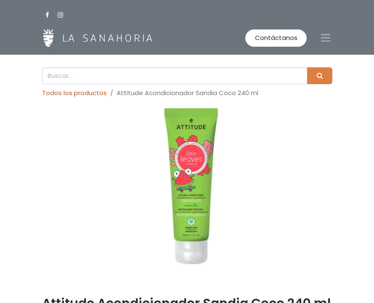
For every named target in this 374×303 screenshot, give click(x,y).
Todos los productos (74, 92)
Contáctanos (276, 37)
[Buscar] (319, 76)
